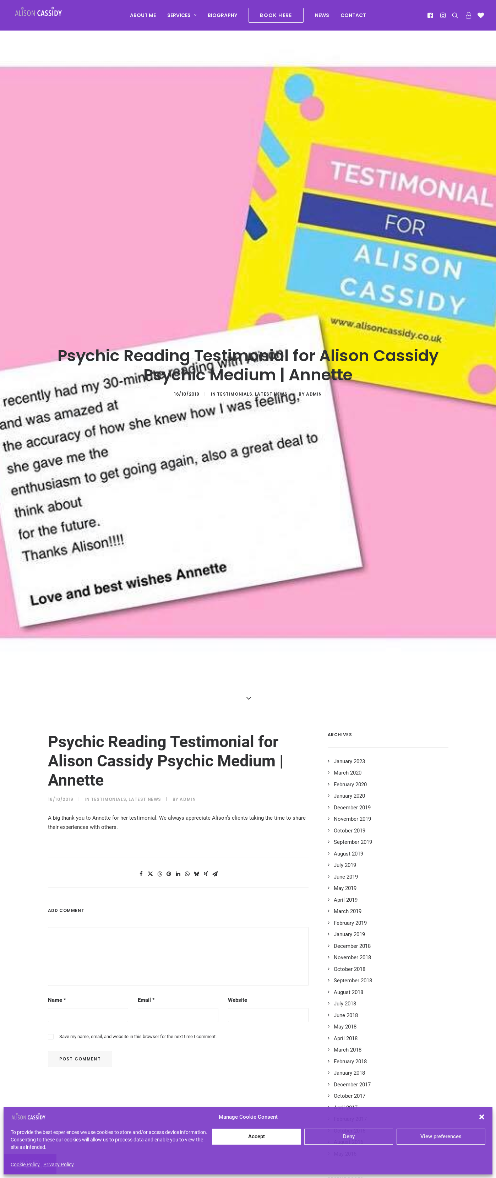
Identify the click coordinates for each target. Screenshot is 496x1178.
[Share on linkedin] (178, 783)
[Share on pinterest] (169, 783)
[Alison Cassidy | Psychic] (47, 16)
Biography (222, 18)
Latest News (271, 349)
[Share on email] (215, 783)
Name (57, 909)
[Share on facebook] (141, 783)
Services (181, 18)
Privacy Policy (58, 1164)
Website (237, 909)
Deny (349, 1136)
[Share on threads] (160, 783)
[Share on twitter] (150, 783)
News (322, 18)
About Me (143, 18)
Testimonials (234, 349)
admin (314, 349)
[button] (481, 1116)
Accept (256, 1136)
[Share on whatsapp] (187, 783)
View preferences (441, 1136)
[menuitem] (143, 18)
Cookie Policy (25, 1164)
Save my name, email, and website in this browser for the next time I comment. (138, 946)
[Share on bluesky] (196, 783)
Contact (353, 18)
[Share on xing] (206, 783)
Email (146, 909)
